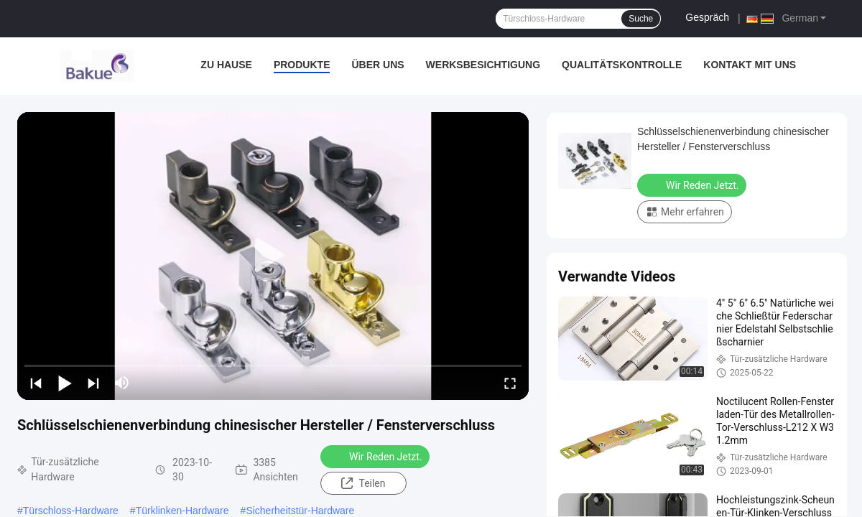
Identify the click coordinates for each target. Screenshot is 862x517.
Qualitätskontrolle (622, 64)
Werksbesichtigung (483, 64)
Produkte (302, 64)
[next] (93, 382)
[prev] (36, 382)
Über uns (377, 64)
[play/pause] (64, 382)
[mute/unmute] (122, 382)
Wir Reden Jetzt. (376, 456)
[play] (273, 256)
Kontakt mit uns (749, 64)
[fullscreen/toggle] (510, 382)
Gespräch (707, 17)
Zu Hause (226, 64)
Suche (641, 19)
